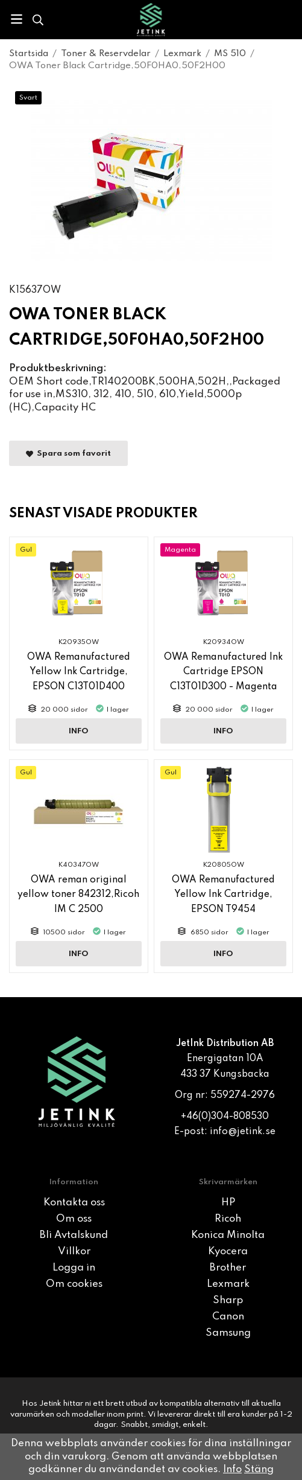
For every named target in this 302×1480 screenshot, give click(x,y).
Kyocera (228, 1251)
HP (228, 1203)
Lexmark (228, 1284)
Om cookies (74, 1284)
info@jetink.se (242, 1132)
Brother (228, 1268)
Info (79, 731)
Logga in (73, 1268)
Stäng (259, 1469)
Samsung (228, 1333)
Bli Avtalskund (74, 1235)
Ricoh (228, 1219)
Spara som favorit (68, 454)
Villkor (74, 1251)
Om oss (74, 1219)
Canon (228, 1317)
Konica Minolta (228, 1235)
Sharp (228, 1300)
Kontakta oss (74, 1203)
